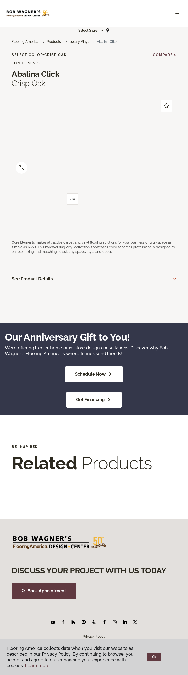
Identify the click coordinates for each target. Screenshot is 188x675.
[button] (91, 30)
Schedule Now (94, 374)
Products (54, 42)
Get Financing (94, 399)
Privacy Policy (94, 636)
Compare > (164, 55)
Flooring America (25, 42)
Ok (154, 657)
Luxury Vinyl (79, 42)
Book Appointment (44, 590)
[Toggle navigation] (177, 13)
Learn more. (38, 665)
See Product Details (32, 278)
